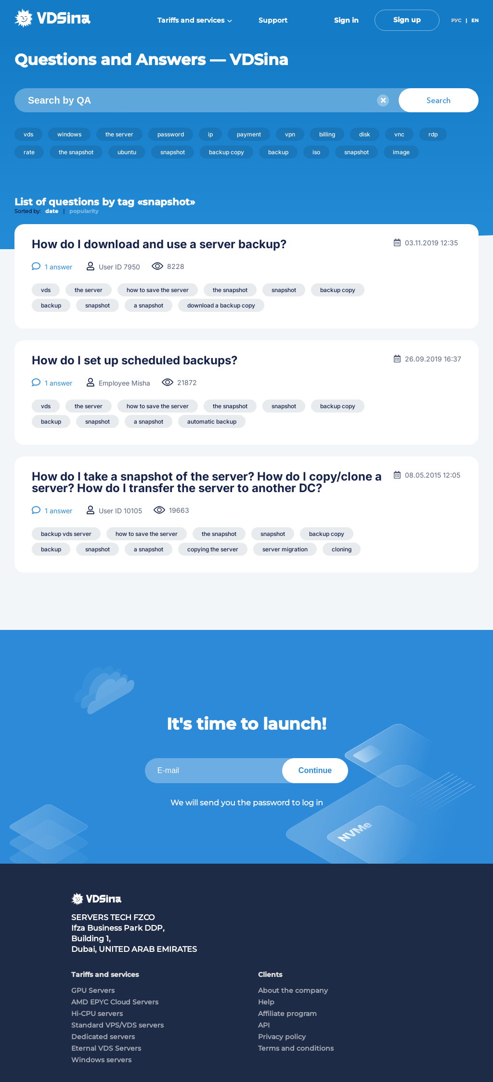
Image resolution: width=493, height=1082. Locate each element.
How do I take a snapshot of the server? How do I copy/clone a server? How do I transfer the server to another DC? (207, 482)
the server (119, 134)
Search (439, 100)
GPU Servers (93, 990)
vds (28, 134)
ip (210, 134)
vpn (290, 134)
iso (316, 152)
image (401, 152)
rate (29, 152)
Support (273, 20)
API (264, 1025)
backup (278, 152)
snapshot (172, 152)
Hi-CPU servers (97, 1013)
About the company (293, 990)
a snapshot (148, 305)
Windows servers (101, 1059)
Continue (315, 770)
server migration (285, 549)
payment (249, 134)
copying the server (212, 549)
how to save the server (158, 290)
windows (69, 134)
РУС (456, 20)
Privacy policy (282, 1036)
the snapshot (76, 152)
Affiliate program (287, 1013)
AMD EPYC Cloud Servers (114, 1002)
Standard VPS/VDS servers (117, 1025)
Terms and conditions (296, 1048)
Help (266, 1002)
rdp (433, 134)
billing (327, 134)
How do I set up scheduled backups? (134, 360)
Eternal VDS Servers (106, 1048)
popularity (84, 211)
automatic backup (211, 421)
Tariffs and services (194, 20)
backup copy (226, 152)
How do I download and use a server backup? (159, 244)
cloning (341, 549)
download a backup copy (221, 305)
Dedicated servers (103, 1036)
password (170, 134)
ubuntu (126, 152)
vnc (399, 134)
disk (364, 134)
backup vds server (66, 533)
